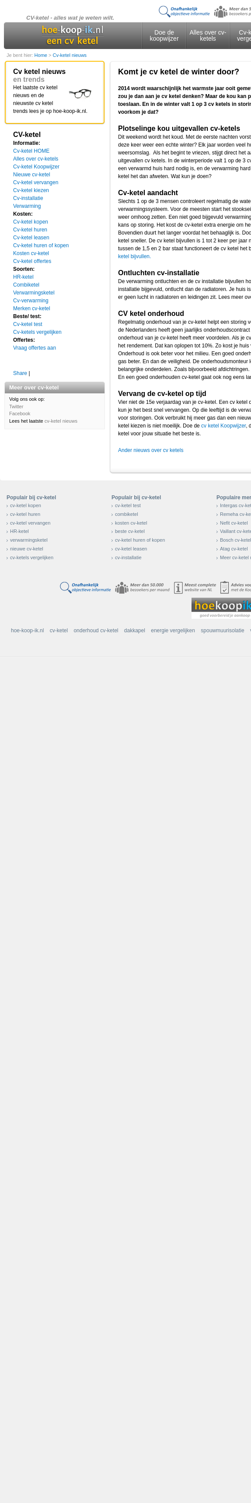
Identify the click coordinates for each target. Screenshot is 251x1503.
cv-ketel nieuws (61, 421)
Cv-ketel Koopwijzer (36, 167)
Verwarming (27, 206)
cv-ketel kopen (25, 505)
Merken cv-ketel (31, 308)
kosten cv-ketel (131, 523)
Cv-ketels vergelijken (37, 332)
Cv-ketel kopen (30, 222)
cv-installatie (128, 557)
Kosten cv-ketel (31, 253)
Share (20, 373)
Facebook (19, 413)
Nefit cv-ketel (234, 523)
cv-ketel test (128, 505)
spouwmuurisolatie (222, 630)
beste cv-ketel (130, 531)
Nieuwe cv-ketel (31, 175)
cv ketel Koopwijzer (223, 426)
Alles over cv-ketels (207, 35)
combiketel (126, 514)
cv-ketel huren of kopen (140, 540)
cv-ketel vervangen (30, 523)
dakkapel (134, 630)
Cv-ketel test (27, 324)
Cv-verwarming (31, 301)
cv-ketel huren (25, 514)
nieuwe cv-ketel (26, 548)
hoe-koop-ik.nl (27, 630)
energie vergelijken (173, 630)
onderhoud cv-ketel (95, 630)
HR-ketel (23, 277)
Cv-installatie (28, 198)
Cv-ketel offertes (32, 261)
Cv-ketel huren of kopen (41, 245)
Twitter (16, 406)
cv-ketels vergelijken (31, 557)
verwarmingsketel (29, 540)
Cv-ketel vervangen (35, 182)
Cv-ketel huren (30, 230)
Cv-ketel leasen (31, 238)
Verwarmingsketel (34, 293)
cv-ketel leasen (131, 548)
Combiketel (26, 285)
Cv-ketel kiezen (31, 190)
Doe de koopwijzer (164, 35)
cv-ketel (59, 630)
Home (42, 55)
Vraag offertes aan (34, 348)
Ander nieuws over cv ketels (150, 450)
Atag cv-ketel (234, 548)
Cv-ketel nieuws (69, 55)
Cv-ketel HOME (31, 151)
